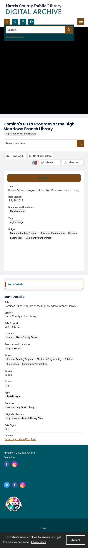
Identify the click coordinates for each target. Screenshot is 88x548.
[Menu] (80, 21)
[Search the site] (35, 29)
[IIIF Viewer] (50, 162)
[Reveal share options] (15, 22)
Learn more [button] (38, 542)
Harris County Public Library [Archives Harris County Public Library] (20, 407)
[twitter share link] (7, 485)
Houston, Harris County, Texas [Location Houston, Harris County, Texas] (21, 337)
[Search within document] (80, 143)
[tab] (44, 177)
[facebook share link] (7, 464)
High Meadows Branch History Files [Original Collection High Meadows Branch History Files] (24, 418)
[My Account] (23, 22)
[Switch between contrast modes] (31, 22)
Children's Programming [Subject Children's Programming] (52, 233)
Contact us (9, 457)
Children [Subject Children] (72, 233)
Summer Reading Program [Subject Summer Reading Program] (23, 233)
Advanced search (15, 36)
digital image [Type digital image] (17, 222)
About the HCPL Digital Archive (19, 453)
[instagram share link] (15, 464)
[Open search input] (7, 22)
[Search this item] (40, 143)
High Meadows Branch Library (21, 133)
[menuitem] (44, 528)
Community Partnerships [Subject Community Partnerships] (38, 238)
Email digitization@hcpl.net (20, 439)
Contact (44, 528)
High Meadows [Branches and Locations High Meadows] (17, 211)
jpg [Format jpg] (7, 385)
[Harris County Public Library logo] (13, 504)
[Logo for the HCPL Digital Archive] (33, 9)
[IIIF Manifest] (73, 162)
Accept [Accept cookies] (75, 540)
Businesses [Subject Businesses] (16, 238)
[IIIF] (35, 162)
